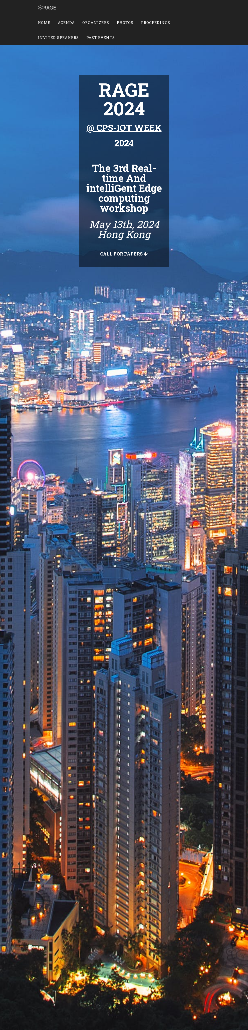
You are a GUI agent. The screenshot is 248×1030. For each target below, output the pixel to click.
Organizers (95, 22)
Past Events (100, 37)
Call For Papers (124, 254)
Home (44, 22)
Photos (125, 22)
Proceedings (155, 22)
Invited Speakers (58, 37)
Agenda (66, 22)
